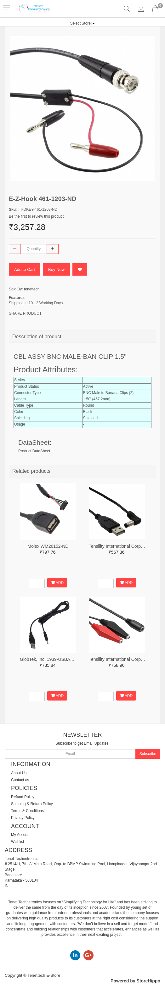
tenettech (31, 289)
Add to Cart (24, 269)
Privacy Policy (23, 817)
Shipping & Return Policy (32, 804)
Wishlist (17, 841)
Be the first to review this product (36, 216)
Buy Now (56, 269)
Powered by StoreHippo (135, 980)
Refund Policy (22, 797)
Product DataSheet (34, 451)
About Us (18, 773)
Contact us (20, 780)
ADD (57, 582)
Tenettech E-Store (43, 975)
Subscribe (147, 754)
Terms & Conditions (27, 811)
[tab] (127, 9)
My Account (21, 834)
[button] (82, 23)
